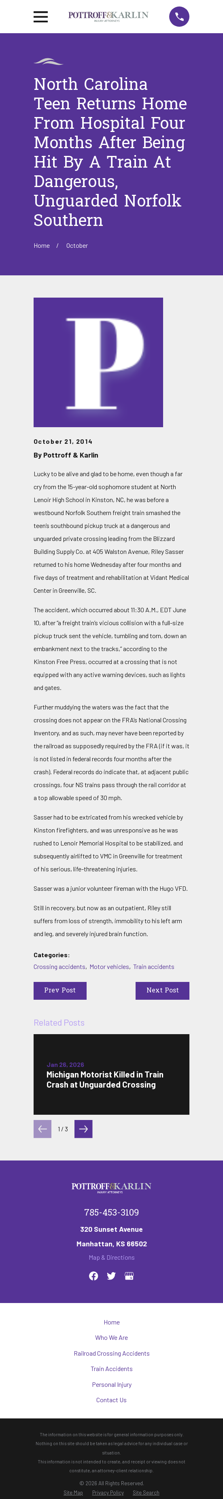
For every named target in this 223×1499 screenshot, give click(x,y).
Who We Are (111, 1337)
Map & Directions (112, 1257)
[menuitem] (73, 1492)
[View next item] (83, 1129)
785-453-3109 (111, 1213)
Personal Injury (112, 1384)
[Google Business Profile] (129, 1275)
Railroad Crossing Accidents (112, 1353)
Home (112, 1322)
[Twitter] (111, 1275)
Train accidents (153, 966)
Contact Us (111, 1399)
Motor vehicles (109, 966)
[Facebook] (93, 1275)
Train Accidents (112, 1368)
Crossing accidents (59, 966)
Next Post (163, 991)
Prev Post (60, 991)
